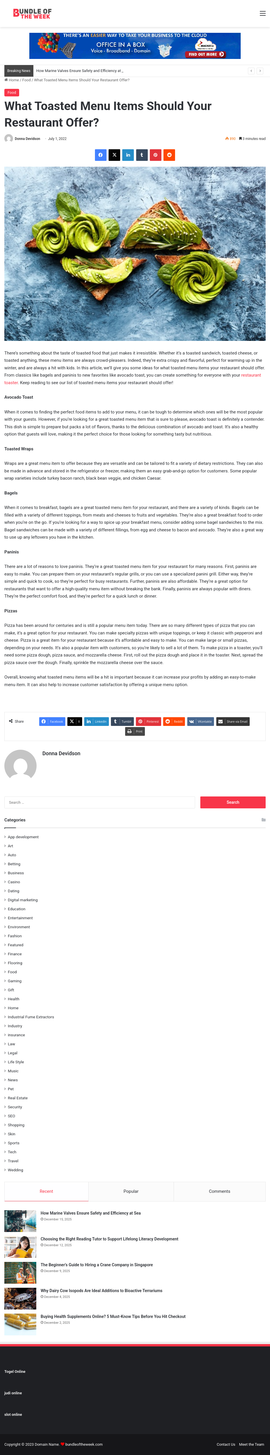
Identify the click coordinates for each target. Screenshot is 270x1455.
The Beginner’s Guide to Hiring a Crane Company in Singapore (97, 1264)
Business (16, 873)
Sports (13, 1143)
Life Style (16, 1062)
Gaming (14, 981)
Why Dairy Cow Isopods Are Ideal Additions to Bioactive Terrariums (102, 1290)
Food (26, 80)
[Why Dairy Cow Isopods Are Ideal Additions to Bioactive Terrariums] (20, 1299)
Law (11, 1044)
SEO (11, 1116)
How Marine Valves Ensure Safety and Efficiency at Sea (82, 71)
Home (11, 80)
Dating (13, 891)
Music (13, 1071)
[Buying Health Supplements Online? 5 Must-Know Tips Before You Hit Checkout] (20, 1324)
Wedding (15, 1170)
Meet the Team (251, 1444)
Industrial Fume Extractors (31, 1017)
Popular (131, 1191)
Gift (11, 990)
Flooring (15, 963)
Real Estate (18, 1098)
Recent (46, 1191)
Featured (15, 945)
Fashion (15, 936)
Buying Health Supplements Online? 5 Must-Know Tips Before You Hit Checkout (113, 1316)
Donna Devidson (27, 139)
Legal (12, 1053)
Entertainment (20, 918)
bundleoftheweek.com (83, 1444)
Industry (15, 1026)
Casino (14, 882)
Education (17, 909)
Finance (15, 954)
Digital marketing (23, 900)
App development (23, 836)
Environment (19, 927)
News (13, 1080)
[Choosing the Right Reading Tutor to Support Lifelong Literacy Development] (20, 1247)
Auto (12, 855)
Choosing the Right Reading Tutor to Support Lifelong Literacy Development (109, 1239)
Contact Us (226, 1444)
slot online (13, 1414)
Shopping (16, 1125)
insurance (16, 1035)
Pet (11, 1089)
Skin (11, 1134)
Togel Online (15, 1371)
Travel (13, 1161)
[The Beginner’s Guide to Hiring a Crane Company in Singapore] (20, 1273)
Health (13, 999)
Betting (14, 864)
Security (15, 1107)
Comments (220, 1191)
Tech (12, 1152)
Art (10, 845)
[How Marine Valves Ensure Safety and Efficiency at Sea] (20, 1221)
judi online (13, 1393)
